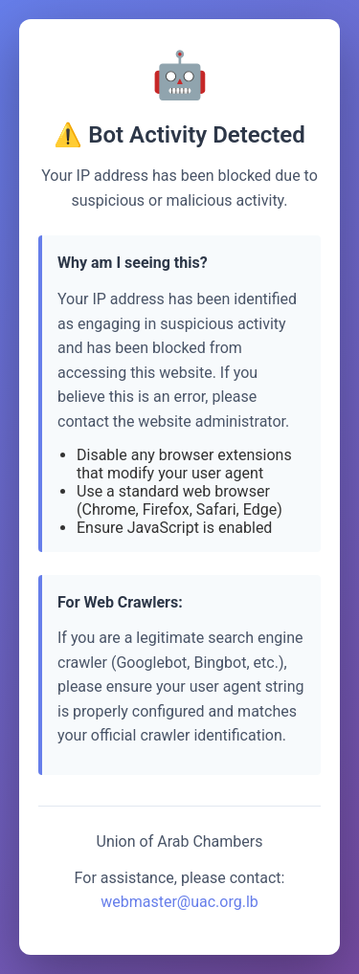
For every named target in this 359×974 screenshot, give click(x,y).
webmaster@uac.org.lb (179, 902)
